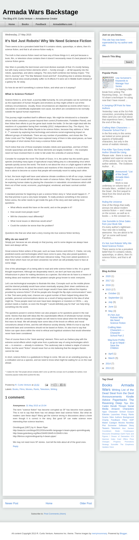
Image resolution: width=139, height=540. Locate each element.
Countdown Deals (111, 431)
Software (123, 425)
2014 (108, 363)
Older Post (86, 503)
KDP (132, 420)
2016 (108, 285)
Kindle (130, 396)
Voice (111, 447)
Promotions (129, 442)
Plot (104, 425)
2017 (108, 280)
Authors (118, 417)
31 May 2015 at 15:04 (36, 405)
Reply (15, 446)
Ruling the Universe (112, 202)
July (110, 302)
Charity (105, 420)
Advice (106, 399)
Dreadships (115, 434)
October (112, 293)
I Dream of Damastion (119, 436)
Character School (117, 412)
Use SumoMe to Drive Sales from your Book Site (116, 222)
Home (12, 24)
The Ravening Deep (118, 401)
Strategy (105, 444)
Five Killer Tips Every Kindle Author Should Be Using (116, 151)
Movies (29, 389)
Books (25, 24)
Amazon (115, 409)
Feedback (41, 24)
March (111, 358)
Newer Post (11, 503)
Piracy (124, 414)
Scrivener (112, 425)
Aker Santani (128, 428)
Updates (105, 447)
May (110, 311)
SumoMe (114, 444)
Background (128, 417)
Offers (125, 439)
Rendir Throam (118, 406)
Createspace (129, 431)
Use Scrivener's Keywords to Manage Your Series (123, 82)
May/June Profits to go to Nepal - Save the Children (117, 344)
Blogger (123, 533)
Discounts (106, 434)
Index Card (116, 439)
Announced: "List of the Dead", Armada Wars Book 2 (124, 175)
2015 (108, 289)
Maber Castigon (109, 423)
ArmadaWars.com (62, 24)
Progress (117, 442)
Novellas (130, 423)
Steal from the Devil (122, 393)
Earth (123, 434)
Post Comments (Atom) (55, 514)
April (110, 353)
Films (22, 389)
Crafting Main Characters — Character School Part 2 (116, 129)
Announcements (112, 396)
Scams (105, 417)
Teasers (105, 428)
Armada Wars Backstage (40, 12)
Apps (104, 412)
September (114, 297)
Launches (115, 414)
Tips (126, 403)
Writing (54, 389)
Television (44, 389)
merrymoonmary (99, 533)
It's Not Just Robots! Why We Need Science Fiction (116, 244)
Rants (36, 389)
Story (131, 425)
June (111, 306)
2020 (108, 276)
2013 (108, 368)
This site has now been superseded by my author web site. (117, 42)
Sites (111, 417)
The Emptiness (127, 444)
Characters (128, 409)
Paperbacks (119, 399)
